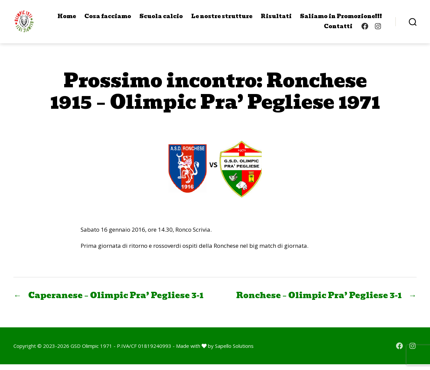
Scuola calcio (161, 19)
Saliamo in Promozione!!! (341, 19)
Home (66, 19)
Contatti (338, 29)
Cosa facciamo (107, 19)
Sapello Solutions (234, 351)
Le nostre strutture (221, 19)
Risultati (276, 19)
